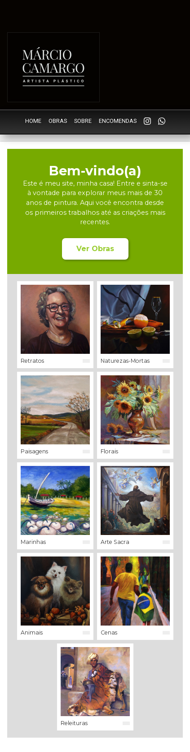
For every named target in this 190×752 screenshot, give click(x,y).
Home (33, 120)
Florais (109, 451)
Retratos (32, 360)
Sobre (83, 120)
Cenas (109, 632)
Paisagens (34, 451)
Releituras (74, 723)
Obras (58, 120)
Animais (32, 632)
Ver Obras (95, 248)
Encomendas (118, 120)
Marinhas (33, 542)
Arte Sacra (115, 542)
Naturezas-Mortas (125, 360)
